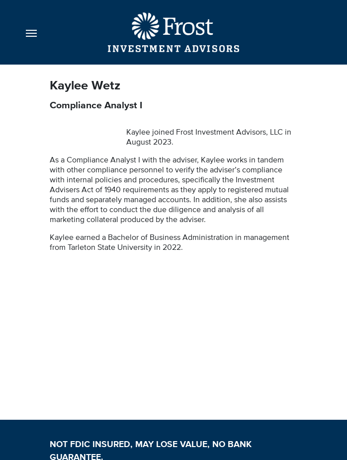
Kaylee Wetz (87, 84)
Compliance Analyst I (96, 104)
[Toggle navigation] (31, 32)
